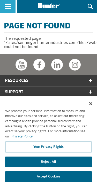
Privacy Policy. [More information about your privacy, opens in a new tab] (22, 137)
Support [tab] (49, 92)
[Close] (90, 104)
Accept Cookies (49, 178)
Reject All (48, 163)
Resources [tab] (49, 81)
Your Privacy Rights (48, 148)
